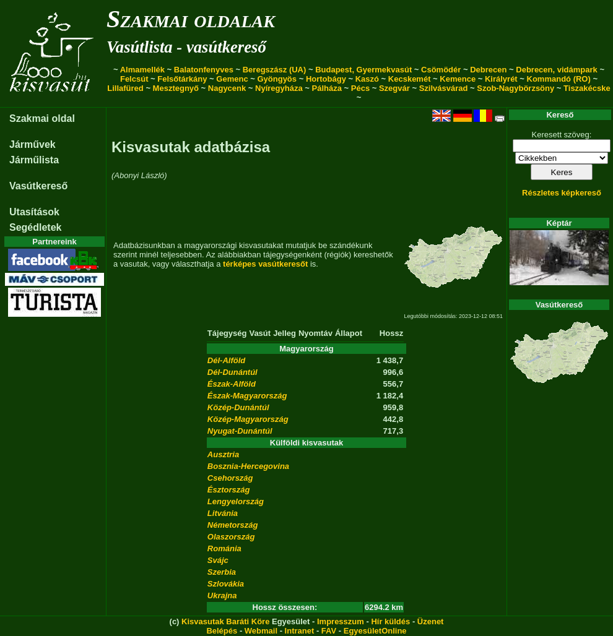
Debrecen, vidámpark (557, 69)
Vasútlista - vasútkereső (186, 47)
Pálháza (327, 88)
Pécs (360, 88)
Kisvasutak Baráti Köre (225, 621)
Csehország (230, 478)
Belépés (221, 630)
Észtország (228, 489)
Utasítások (34, 212)
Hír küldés (390, 621)
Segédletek (35, 227)
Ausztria (223, 454)
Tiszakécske (587, 88)
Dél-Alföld (226, 360)
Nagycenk (227, 88)
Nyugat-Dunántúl (239, 431)
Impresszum (340, 621)
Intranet (300, 630)
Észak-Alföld (231, 384)
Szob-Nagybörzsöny (515, 88)
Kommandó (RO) (559, 79)
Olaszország (231, 536)
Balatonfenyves (203, 69)
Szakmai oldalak (191, 19)
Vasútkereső (38, 186)
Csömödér (441, 69)
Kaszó (367, 79)
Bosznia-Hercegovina (248, 466)
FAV (328, 630)
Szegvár (394, 88)
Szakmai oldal (42, 118)
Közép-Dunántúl (238, 407)
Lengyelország (235, 501)
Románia (224, 548)
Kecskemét (409, 79)
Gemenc (232, 79)
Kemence (458, 79)
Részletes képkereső (561, 192)
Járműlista (34, 160)
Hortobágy (326, 79)
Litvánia (222, 513)
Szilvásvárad (443, 88)
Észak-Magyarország (247, 395)
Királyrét (501, 79)
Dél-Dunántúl (232, 372)
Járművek (32, 144)
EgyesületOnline (375, 630)
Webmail (261, 630)
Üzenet (430, 621)
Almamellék (142, 69)
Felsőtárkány (182, 79)
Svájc (217, 560)
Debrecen (488, 69)
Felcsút (134, 79)
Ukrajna (222, 595)
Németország (232, 525)
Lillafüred (125, 88)
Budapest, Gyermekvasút (363, 69)
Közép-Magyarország (248, 419)
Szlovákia (225, 583)
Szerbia (221, 572)
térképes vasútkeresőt (265, 264)
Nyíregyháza (279, 88)
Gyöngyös (277, 79)
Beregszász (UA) (274, 69)
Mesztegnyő (176, 88)
